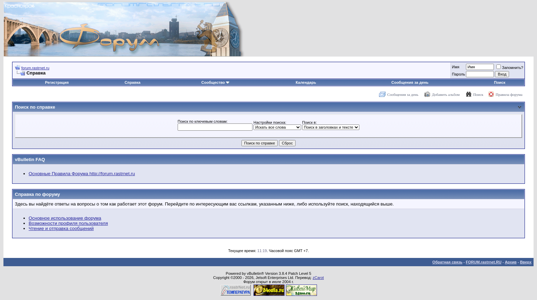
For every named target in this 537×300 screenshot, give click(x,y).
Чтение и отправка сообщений (61, 228)
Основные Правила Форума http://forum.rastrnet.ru (82, 173)
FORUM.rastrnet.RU (483, 262)
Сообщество (215, 82)
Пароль (458, 74)
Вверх (525, 262)
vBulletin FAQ (30, 159)
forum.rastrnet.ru (35, 68)
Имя (455, 67)
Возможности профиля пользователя (68, 223)
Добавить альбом (445, 94)
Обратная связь (447, 262)
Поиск (499, 82)
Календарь (306, 82)
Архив (511, 262)
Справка (132, 82)
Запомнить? (509, 68)
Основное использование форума (65, 218)
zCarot (318, 278)
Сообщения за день (409, 82)
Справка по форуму (37, 194)
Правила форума (509, 94)
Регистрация (57, 82)
